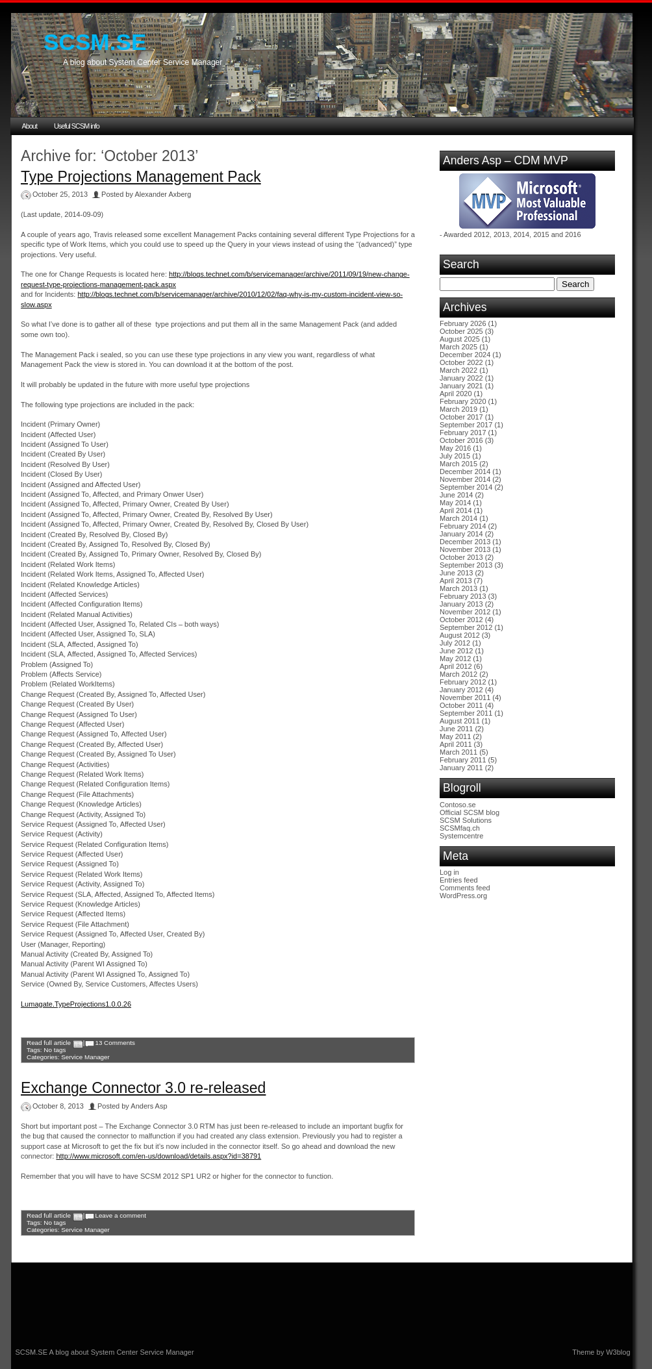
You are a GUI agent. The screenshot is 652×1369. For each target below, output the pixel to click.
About (29, 126)
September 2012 (466, 627)
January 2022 (461, 378)
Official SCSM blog (469, 812)
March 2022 (458, 370)
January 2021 (461, 386)
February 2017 (463, 432)
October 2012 (461, 619)
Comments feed (465, 888)
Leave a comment (120, 1215)
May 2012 (455, 658)
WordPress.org (463, 895)
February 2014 (463, 526)
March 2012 (458, 674)
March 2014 (458, 518)
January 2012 (461, 690)
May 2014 (455, 503)
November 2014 (465, 479)
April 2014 (456, 510)
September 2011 (466, 713)
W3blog (618, 1352)
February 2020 (463, 401)
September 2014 (466, 487)
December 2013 (465, 542)
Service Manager (85, 1057)
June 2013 (456, 573)
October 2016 (461, 440)
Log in (449, 872)
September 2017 (466, 425)
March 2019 (458, 409)
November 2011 (465, 697)
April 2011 (456, 744)
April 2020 (456, 393)
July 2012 (455, 643)
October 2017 (461, 417)
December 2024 (465, 354)
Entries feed (459, 880)
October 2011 (461, 705)
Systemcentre (461, 836)
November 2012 (465, 612)
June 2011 (456, 729)
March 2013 (458, 588)
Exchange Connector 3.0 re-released (143, 1087)
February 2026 (463, 323)
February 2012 (463, 682)
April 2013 (456, 580)
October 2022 (461, 362)
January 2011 (461, 768)
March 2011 (458, 752)
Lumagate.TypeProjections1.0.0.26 (76, 1004)
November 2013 (465, 549)
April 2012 (456, 666)
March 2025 (458, 347)
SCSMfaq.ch (460, 828)
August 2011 (460, 721)
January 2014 (461, 534)
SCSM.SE (95, 42)
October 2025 (461, 331)
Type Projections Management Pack (141, 176)
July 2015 (455, 456)
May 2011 (455, 736)
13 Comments (114, 1042)
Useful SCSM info (76, 126)
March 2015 (458, 464)
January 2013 (461, 604)
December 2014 (465, 471)
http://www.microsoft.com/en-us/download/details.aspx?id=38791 (158, 1156)
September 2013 (466, 565)
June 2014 (456, 495)
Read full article (49, 1042)
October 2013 (461, 557)
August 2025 (460, 339)
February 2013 (463, 596)
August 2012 (460, 635)
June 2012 (456, 651)
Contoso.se (458, 805)
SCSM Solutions (466, 820)
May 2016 (455, 448)
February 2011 (463, 760)
